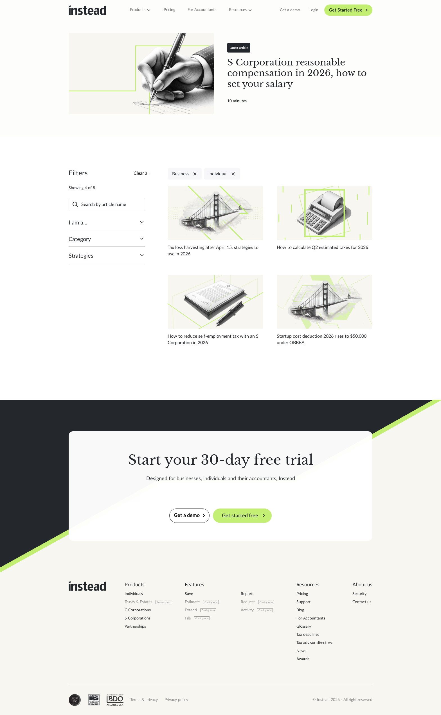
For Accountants (202, 10)
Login (313, 10)
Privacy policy (176, 700)
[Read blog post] (141, 73)
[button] (140, 10)
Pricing (169, 10)
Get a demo (290, 10)
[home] (87, 10)
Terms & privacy (144, 700)
